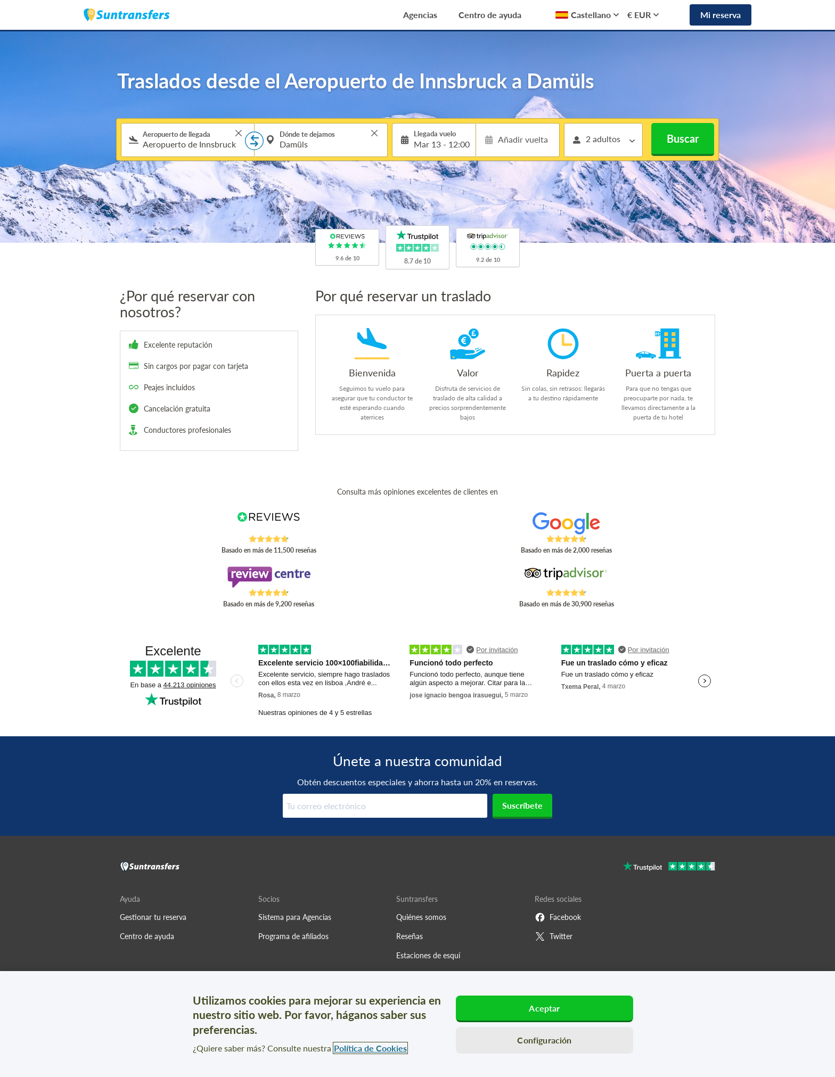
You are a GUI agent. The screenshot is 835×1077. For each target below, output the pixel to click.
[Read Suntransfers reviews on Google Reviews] (566, 523)
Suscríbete (522, 805)
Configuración (544, 1040)
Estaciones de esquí (428, 955)
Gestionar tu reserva (153, 917)
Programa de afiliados (293, 936)
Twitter (553, 936)
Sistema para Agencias (294, 917)
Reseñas (409, 936)
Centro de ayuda (490, 15)
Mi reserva (720, 15)
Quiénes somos (421, 917)
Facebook (558, 917)
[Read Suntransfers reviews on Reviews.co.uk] (268, 523)
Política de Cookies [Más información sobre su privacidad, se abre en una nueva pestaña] (370, 1048)
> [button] (238, 133)
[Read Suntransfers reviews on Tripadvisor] (566, 577)
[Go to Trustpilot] (669, 867)
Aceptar (544, 1008)
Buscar (683, 138)
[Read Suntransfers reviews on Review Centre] (268, 577)
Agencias (420, 15)
